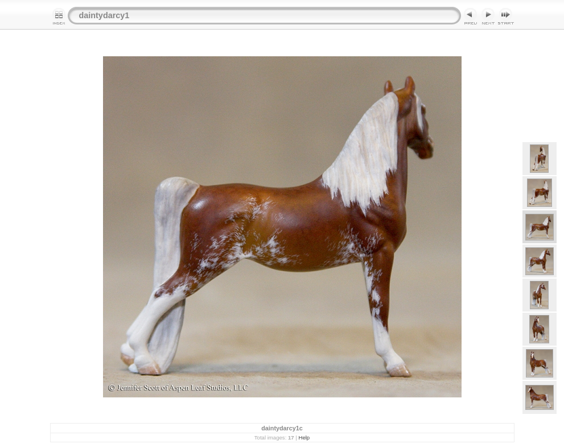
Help (304, 437)
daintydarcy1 (104, 15)
